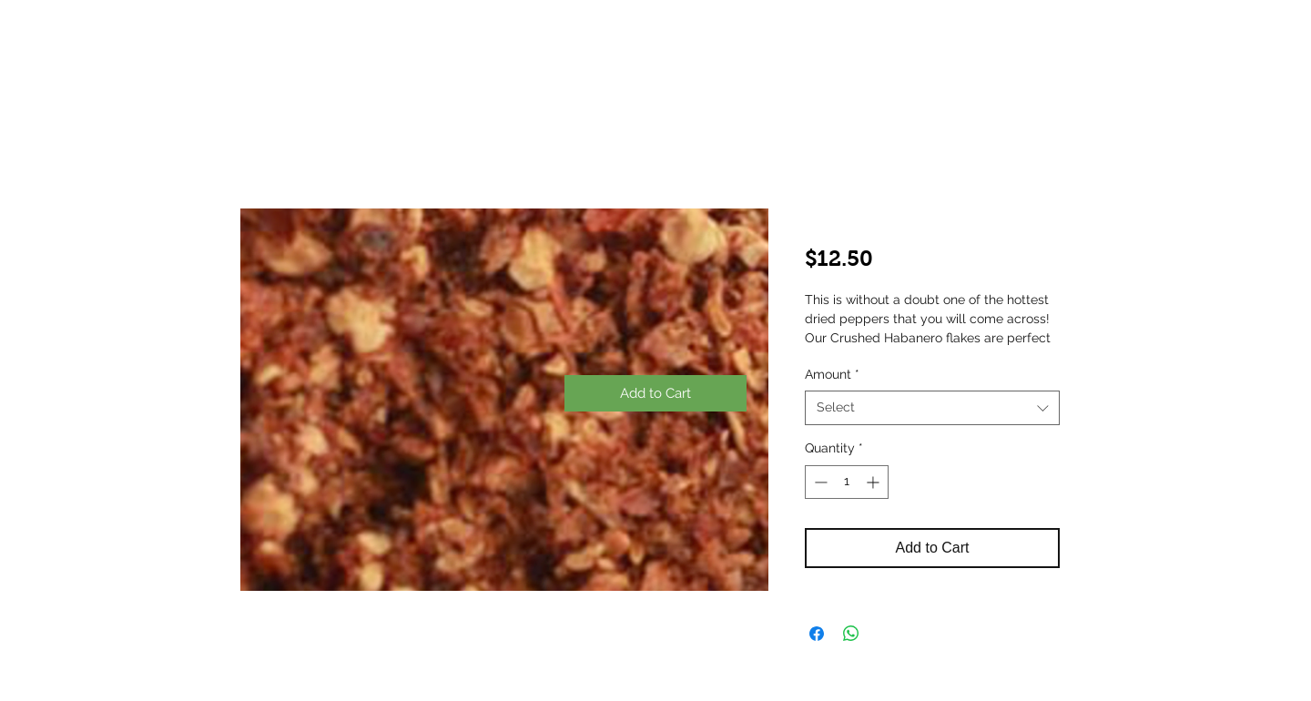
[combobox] (932, 408)
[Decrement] (819, 482)
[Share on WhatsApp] (851, 634)
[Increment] (874, 482)
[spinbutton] (846, 482)
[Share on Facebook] (817, 634)
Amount (832, 374)
